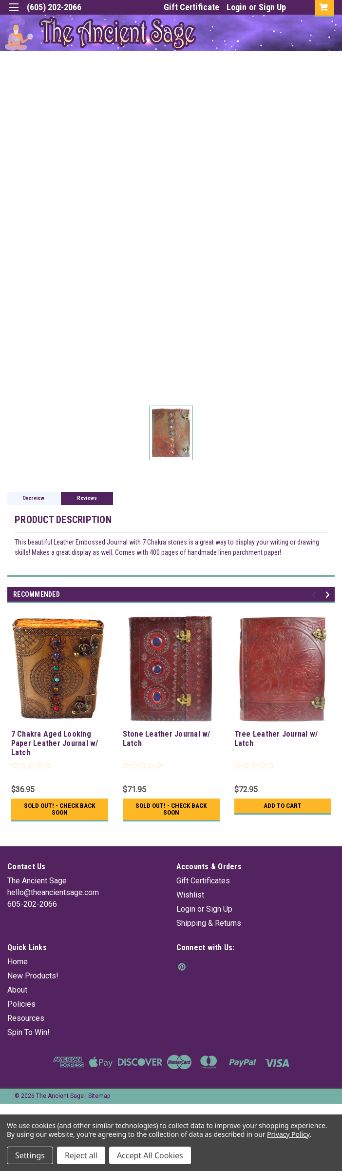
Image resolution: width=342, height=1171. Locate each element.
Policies (21, 1004)
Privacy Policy (288, 1134)
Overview (33, 498)
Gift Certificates (203, 880)
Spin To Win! (28, 1032)
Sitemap (99, 1096)
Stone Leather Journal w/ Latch (166, 738)
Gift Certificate (191, 7)
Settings (30, 1155)
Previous (315, 595)
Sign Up (272, 7)
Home (17, 961)
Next (329, 595)
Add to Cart (283, 806)
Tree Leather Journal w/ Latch (276, 738)
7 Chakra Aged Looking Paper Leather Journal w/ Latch (54, 743)
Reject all (81, 1155)
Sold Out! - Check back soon (59, 809)
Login (237, 7)
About (17, 990)
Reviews (87, 498)
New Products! (32, 975)
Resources (25, 1018)
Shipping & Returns (208, 923)
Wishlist (190, 894)
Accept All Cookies (150, 1155)
